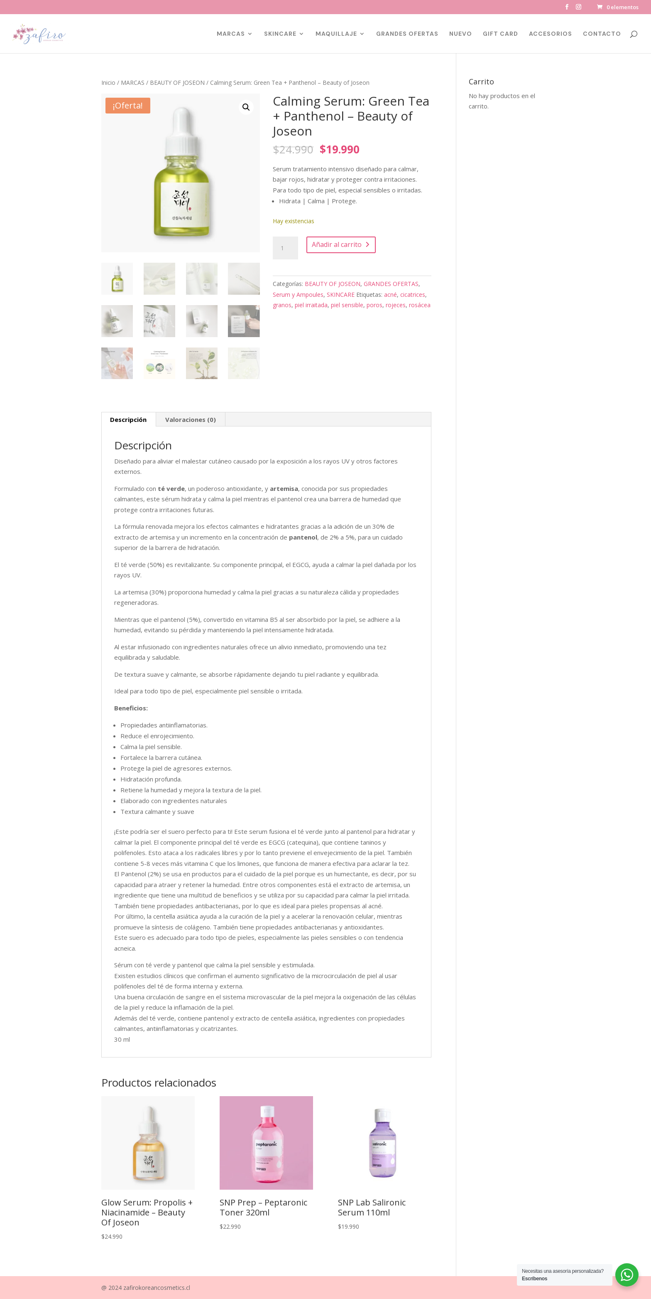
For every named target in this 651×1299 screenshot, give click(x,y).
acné (390, 294)
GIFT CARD (500, 34)
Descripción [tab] (128, 419)
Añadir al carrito (337, 244)
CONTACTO (602, 34)
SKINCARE (280, 34)
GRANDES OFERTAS (407, 34)
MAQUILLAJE (336, 34)
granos (282, 305)
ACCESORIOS (550, 34)
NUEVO (460, 34)
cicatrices (412, 294)
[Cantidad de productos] (285, 248)
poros (374, 305)
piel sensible (347, 305)
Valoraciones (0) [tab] (190, 419)
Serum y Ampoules (298, 294)
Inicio (108, 82)
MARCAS (231, 34)
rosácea (420, 305)
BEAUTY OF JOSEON (177, 82)
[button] (246, 107)
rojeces (396, 305)
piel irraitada (311, 305)
